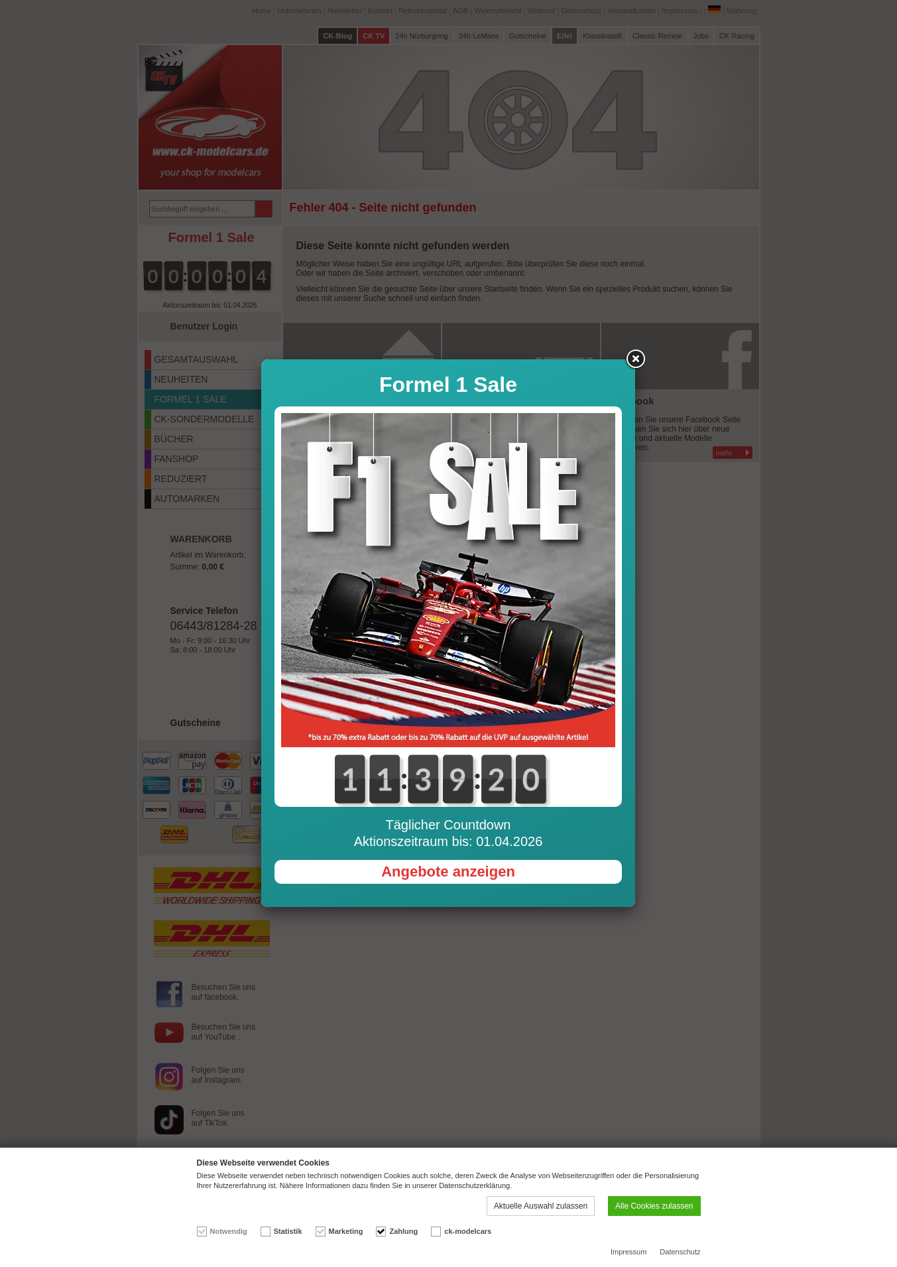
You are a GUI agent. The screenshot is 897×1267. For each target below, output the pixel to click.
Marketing (346, 1231)
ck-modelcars (467, 1231)
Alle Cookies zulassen (654, 1206)
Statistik (288, 1231)
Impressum (628, 1252)
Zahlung (403, 1231)
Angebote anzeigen (448, 544)
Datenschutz (680, 1252)
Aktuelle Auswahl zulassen (540, 1206)
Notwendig (228, 1231)
